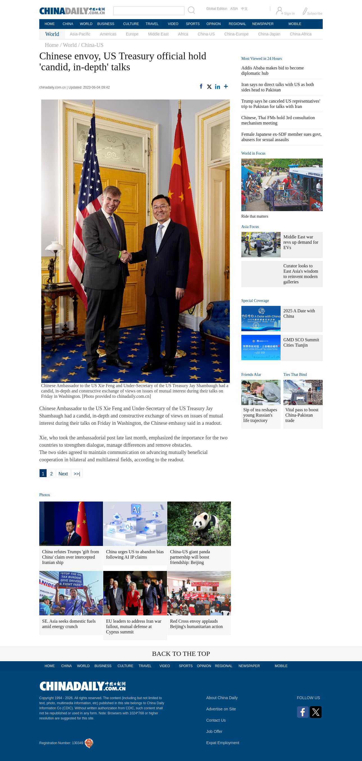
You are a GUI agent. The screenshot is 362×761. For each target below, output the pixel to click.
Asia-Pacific (80, 34)
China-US (206, 34)
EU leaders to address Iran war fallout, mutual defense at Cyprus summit (133, 626)
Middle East (158, 34)
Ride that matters (254, 216)
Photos (44, 495)
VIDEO (173, 24)
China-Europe (236, 34)
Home (52, 45)
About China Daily (222, 697)
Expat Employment (222, 742)
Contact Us (216, 720)
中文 (244, 9)
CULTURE (131, 24)
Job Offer (214, 731)
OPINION (214, 24)
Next (63, 473)
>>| (77, 473)
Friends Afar (251, 374)
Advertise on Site (221, 709)
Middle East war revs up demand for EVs (300, 242)
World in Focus (253, 153)
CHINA (68, 24)
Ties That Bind (295, 374)
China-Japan (269, 34)
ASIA (234, 9)
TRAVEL (152, 24)
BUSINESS (105, 24)
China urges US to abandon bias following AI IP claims (135, 554)
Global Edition (216, 9)
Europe (132, 34)
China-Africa (300, 34)
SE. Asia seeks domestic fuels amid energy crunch (69, 624)
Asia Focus (250, 227)
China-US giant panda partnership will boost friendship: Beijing (190, 557)
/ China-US (91, 45)
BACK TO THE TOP (181, 653)
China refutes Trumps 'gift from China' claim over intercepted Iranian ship (70, 557)
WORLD (86, 24)
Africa (183, 34)
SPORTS (193, 24)
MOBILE (294, 24)
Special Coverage (255, 301)
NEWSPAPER (262, 24)
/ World (68, 45)
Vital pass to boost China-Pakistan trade (302, 415)
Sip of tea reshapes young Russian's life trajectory (260, 415)
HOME (50, 24)
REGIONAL (237, 24)
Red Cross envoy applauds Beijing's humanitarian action (196, 624)
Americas (108, 34)
